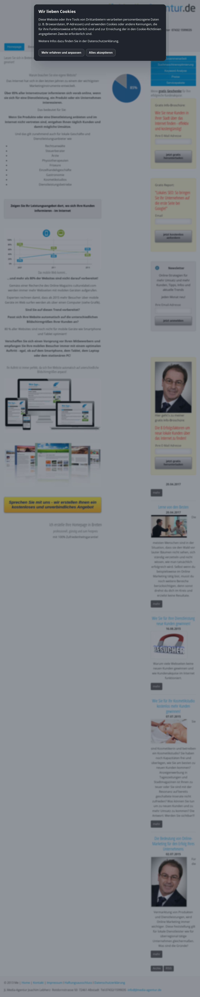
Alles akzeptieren (101, 52)
